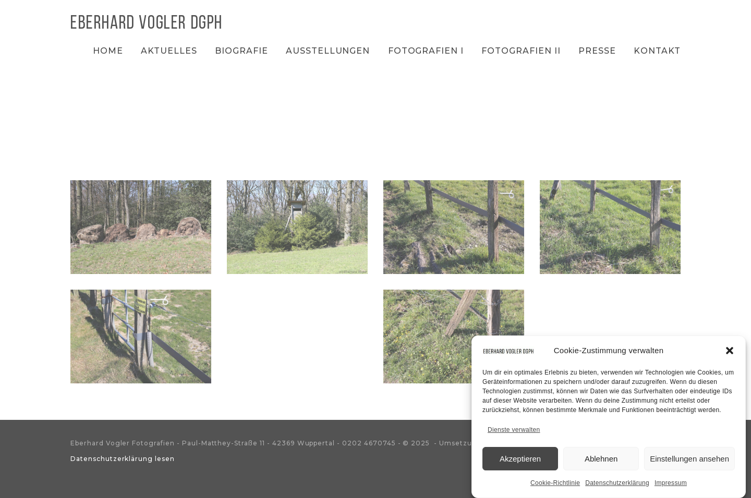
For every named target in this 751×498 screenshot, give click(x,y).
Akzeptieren (520, 458)
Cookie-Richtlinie (555, 483)
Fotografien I (426, 51)
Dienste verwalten (514, 429)
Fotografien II (520, 51)
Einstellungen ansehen (689, 458)
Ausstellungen (328, 51)
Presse (597, 51)
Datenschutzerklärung (617, 483)
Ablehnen (601, 458)
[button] (729, 350)
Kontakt (657, 51)
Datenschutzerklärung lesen (122, 459)
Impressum (671, 483)
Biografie (241, 51)
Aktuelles (169, 51)
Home (108, 51)
